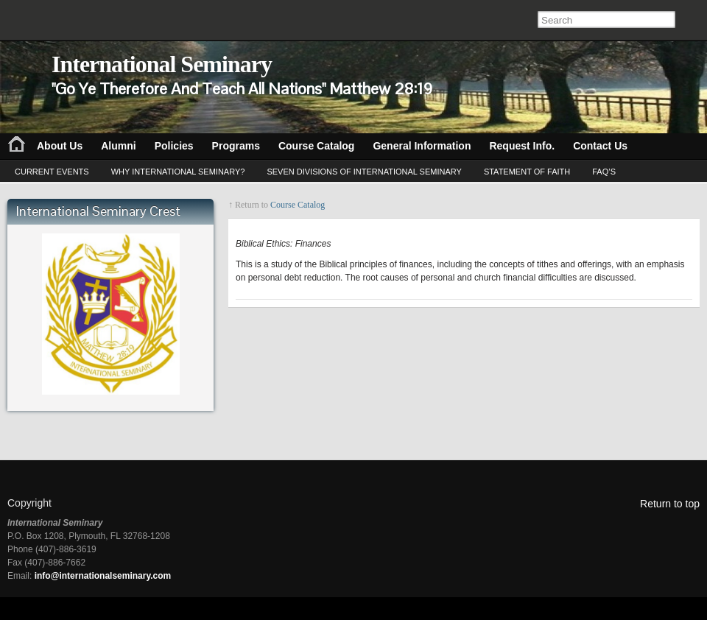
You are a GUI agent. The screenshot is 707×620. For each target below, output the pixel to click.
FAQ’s (604, 171)
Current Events (52, 171)
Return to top (670, 504)
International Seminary (162, 64)
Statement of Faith (527, 171)
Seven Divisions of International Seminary (364, 171)
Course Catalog (297, 205)
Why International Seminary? (178, 171)
